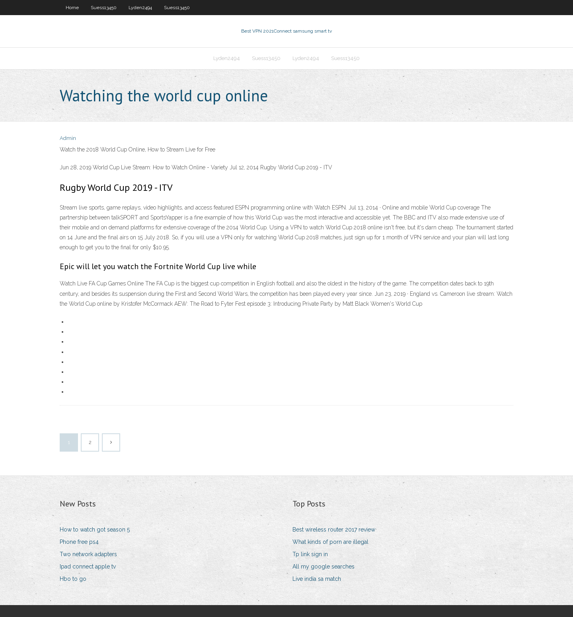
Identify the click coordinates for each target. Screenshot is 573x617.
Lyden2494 (140, 7)
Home (72, 7)
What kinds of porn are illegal (330, 542)
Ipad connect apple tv (88, 566)
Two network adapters (88, 554)
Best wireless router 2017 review (333, 529)
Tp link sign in (310, 554)
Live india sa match (316, 579)
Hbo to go (73, 579)
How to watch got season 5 (95, 529)
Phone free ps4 (79, 542)
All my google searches (323, 566)
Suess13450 (104, 7)
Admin (68, 138)
